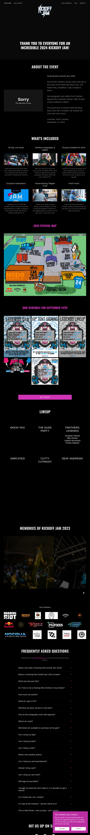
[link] (45, 2)
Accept (78, 828)
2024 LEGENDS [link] (67, 3)
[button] (83, 3)
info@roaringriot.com (39, 658)
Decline (62, 828)
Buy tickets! (45, 397)
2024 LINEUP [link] (18, 3)
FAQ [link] (75, 3)
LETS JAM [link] (7, 3)
